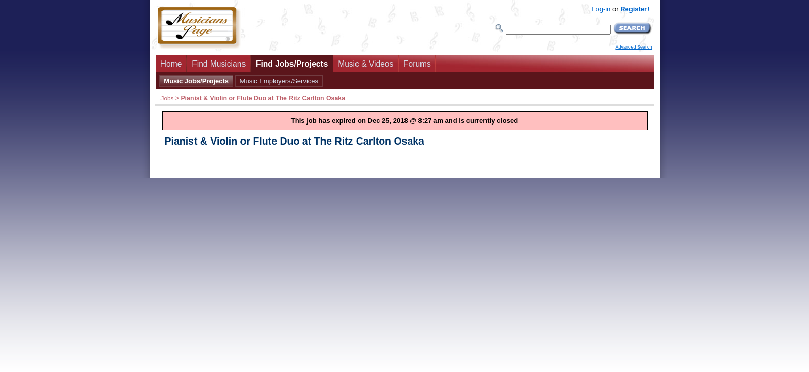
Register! (634, 9)
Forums (417, 63)
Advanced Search (633, 47)
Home (171, 63)
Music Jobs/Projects (196, 81)
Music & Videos (365, 63)
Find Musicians (219, 63)
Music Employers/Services (279, 81)
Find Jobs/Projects (292, 63)
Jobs (167, 98)
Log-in (601, 9)
